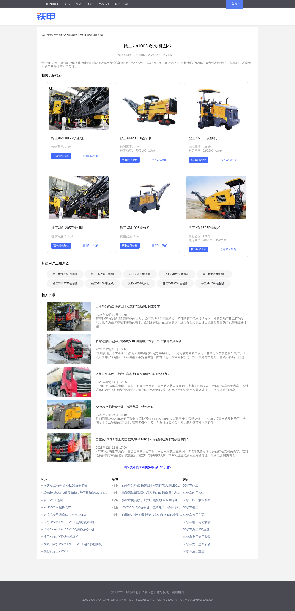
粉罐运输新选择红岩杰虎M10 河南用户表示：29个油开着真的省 (152, 492)
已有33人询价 (159, 159)
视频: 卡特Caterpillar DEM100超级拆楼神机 (73, 544)
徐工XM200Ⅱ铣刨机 (102, 283)
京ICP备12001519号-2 (141, 599)
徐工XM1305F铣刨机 (205, 228)
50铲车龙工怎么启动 (196, 544)
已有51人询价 (91, 245)
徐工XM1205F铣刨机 (67, 228)
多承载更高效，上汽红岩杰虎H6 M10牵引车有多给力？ (152, 500)
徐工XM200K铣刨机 (212, 283)
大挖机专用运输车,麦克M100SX (65, 514)
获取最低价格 (61, 155)
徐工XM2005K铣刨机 (67, 138)
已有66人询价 (91, 155)
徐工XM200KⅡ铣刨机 (136, 138)
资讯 (78, 3)
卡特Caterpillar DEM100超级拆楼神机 (69, 522)
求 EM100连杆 (53, 500)
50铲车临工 (190, 485)
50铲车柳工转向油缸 (196, 522)
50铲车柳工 (190, 507)
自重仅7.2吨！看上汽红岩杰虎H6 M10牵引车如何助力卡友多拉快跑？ (152, 514)
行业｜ (116, 485)
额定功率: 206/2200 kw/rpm (207, 240)
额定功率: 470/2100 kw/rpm (138, 150)
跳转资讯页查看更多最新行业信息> (147, 467)
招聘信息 (148, 592)
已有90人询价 (228, 159)
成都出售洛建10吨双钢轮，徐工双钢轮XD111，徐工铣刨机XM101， (76, 492)
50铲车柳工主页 (193, 514)
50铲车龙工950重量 (196, 529)
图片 (90, 3)
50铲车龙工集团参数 (196, 536)
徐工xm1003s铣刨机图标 (88, 35)
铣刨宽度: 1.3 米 (200, 236)
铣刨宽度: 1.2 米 (62, 236)
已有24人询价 (159, 245)
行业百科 (68, 35)
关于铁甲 (117, 592)
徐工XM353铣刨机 (138, 283)
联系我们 (132, 592)
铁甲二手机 (121, 3)
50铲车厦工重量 (193, 551)
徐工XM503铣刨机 (203, 138)
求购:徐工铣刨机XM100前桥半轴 (65, 485)
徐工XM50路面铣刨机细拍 (61, 536)
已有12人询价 (228, 249)
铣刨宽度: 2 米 (61, 146)
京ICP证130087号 (166, 599)
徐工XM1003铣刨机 (135, 228)
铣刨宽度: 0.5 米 (200, 146)
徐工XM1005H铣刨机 (175, 283)
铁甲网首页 (52, 3)
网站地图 (178, 592)
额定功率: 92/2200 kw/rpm (206, 150)
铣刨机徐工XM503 (56, 551)
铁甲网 (57, 35)
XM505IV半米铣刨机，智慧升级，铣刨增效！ (152, 507)
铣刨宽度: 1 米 (129, 236)
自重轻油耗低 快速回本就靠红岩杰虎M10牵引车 (152, 485)
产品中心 (104, 3)
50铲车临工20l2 (193, 492)
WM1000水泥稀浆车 (57, 507)
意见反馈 (163, 592)
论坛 (67, 3)
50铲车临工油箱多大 (196, 500)
